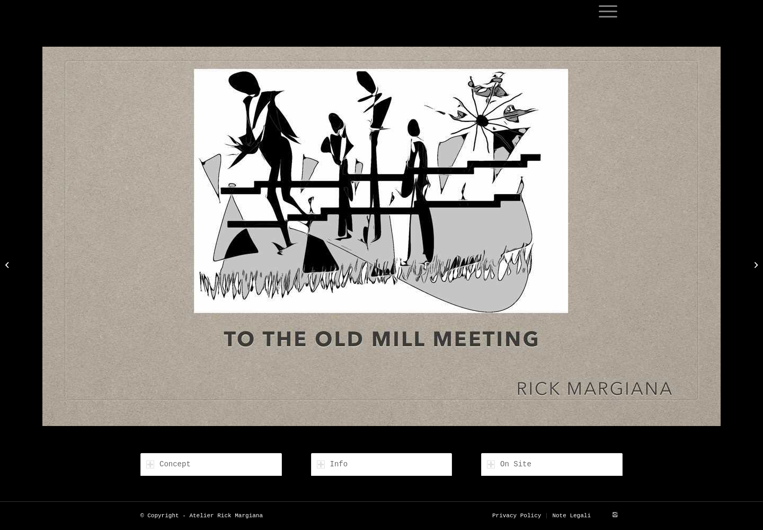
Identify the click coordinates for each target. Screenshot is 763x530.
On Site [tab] (509, 464)
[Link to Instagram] (615, 515)
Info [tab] (332, 464)
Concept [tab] (168, 464)
